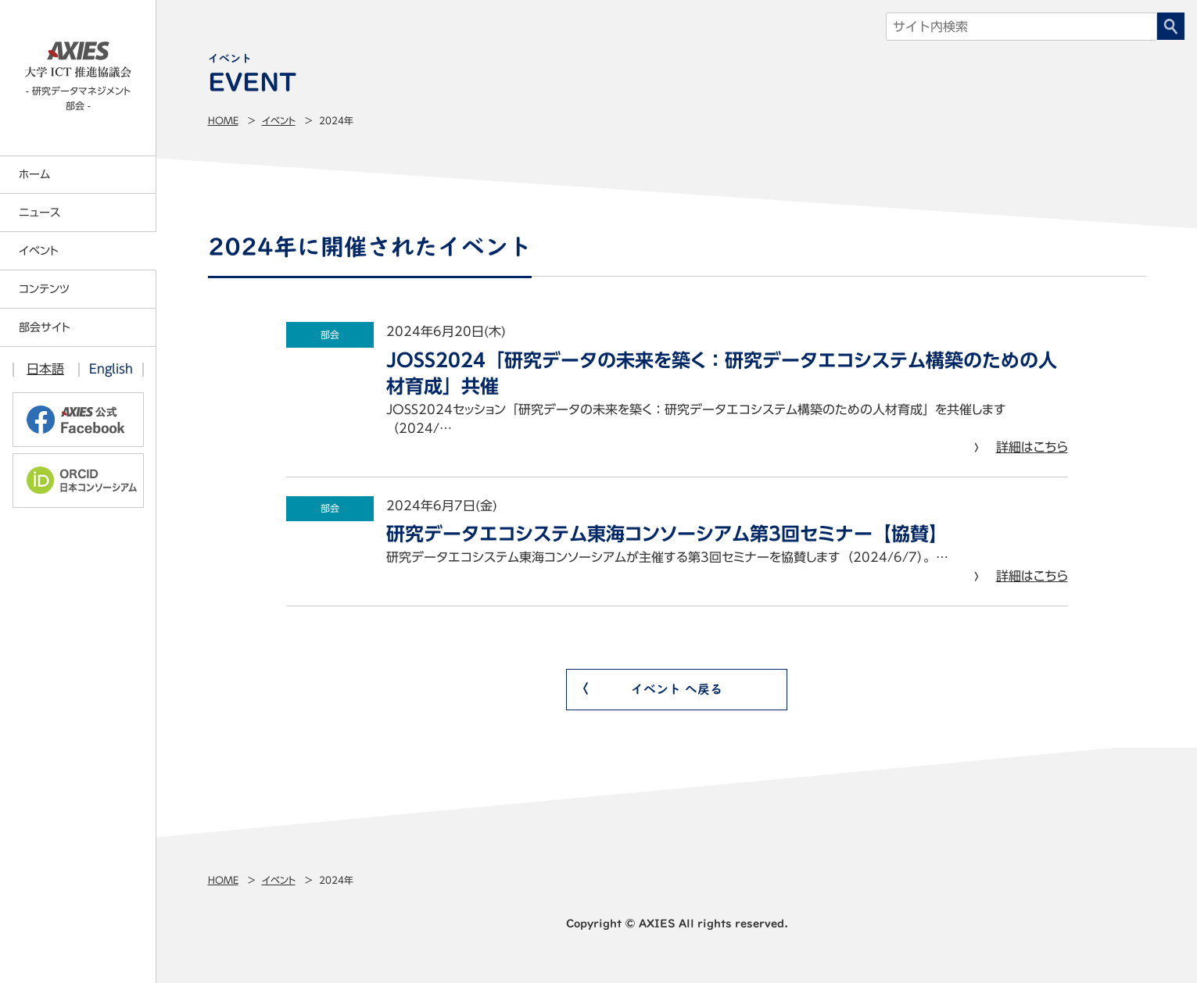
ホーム (34, 174)
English (111, 369)
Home (223, 120)
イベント (279, 120)
